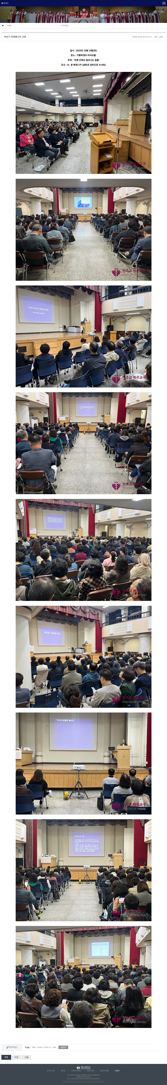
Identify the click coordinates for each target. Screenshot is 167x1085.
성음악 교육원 (90, 1071)
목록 (6, 1057)
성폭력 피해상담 (104, 1071)
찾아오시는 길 (51, 1071)
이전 (16, 1057)
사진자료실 (64, 26)
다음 (26, 1057)
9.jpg (27, 1047)
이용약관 (62, 1071)
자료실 (9, 26)
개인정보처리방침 (76, 1071)
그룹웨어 (116, 1071)
